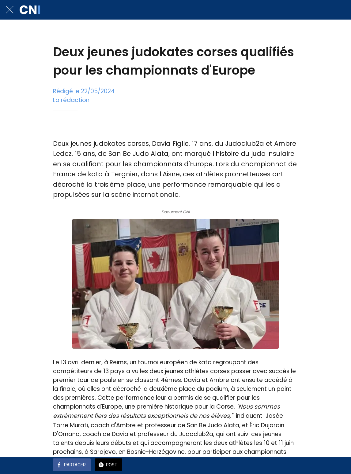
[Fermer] (9, 9)
